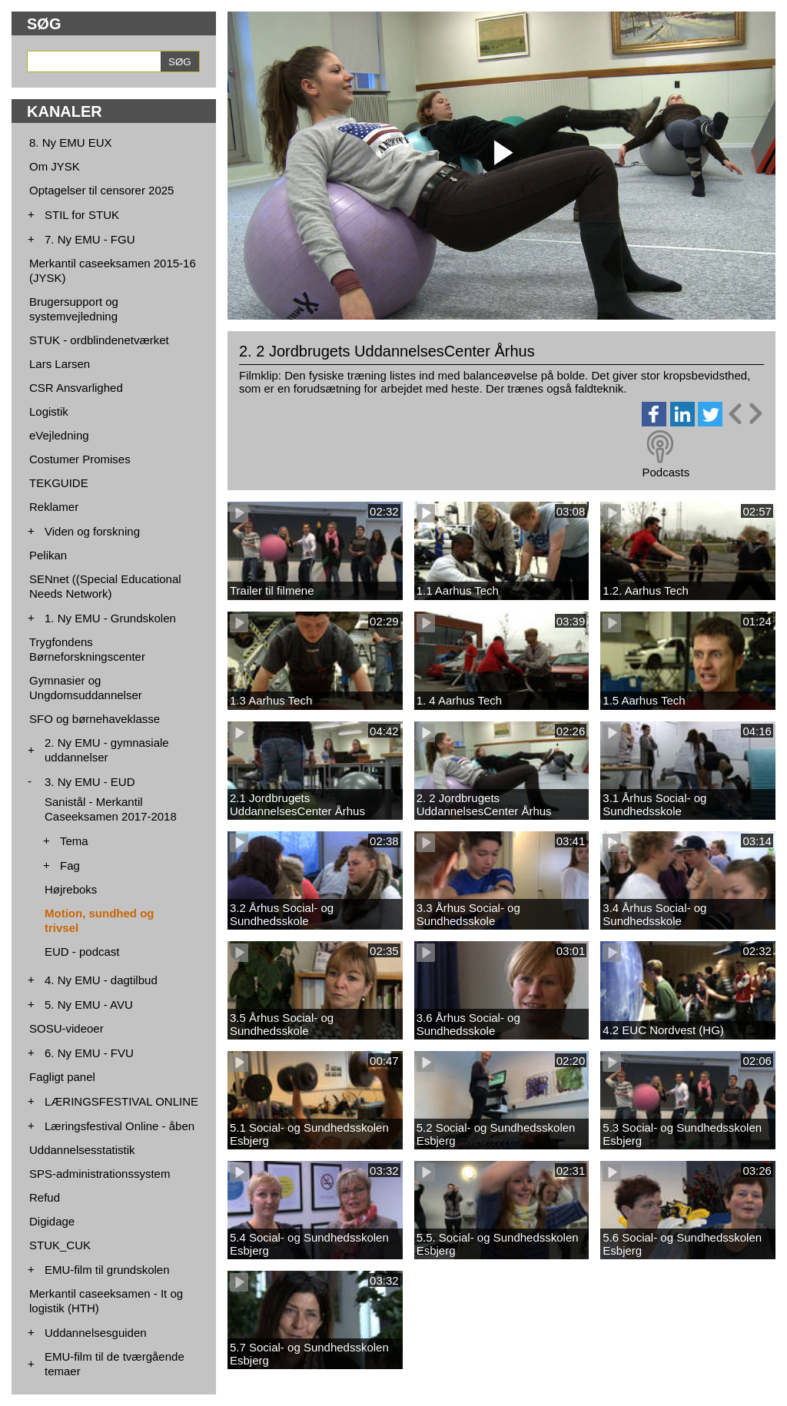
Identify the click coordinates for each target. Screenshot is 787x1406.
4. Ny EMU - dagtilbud (101, 980)
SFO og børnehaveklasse (94, 718)
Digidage (52, 1221)
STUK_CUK (60, 1245)
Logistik (48, 411)
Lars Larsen (59, 363)
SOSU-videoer (66, 1028)
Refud (44, 1197)
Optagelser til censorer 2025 (101, 190)
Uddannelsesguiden (96, 1332)
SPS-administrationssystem (99, 1173)
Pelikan (48, 555)
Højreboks (71, 889)
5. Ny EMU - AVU (89, 1004)
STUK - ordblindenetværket (99, 340)
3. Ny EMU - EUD (90, 781)
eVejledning (59, 435)
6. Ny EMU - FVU (89, 1052)
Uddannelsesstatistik (82, 1149)
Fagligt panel (62, 1076)
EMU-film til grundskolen (107, 1269)
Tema (74, 840)
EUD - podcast (82, 951)
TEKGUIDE (58, 482)
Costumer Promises (80, 459)
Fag (70, 865)
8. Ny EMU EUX (70, 142)
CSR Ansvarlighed (76, 387)
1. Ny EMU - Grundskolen (110, 618)
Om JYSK (54, 166)
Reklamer (53, 506)
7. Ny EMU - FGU (90, 239)
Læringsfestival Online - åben (119, 1125)
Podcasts (665, 472)
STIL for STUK (82, 214)
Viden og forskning (92, 531)
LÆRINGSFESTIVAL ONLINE (121, 1101)
